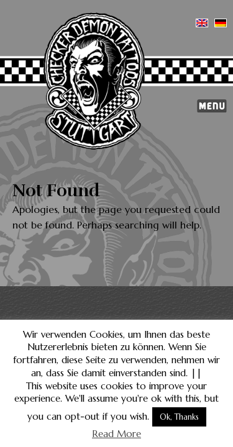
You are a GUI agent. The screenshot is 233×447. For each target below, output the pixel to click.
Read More (116, 434)
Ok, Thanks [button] (179, 417)
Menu (212, 106)
